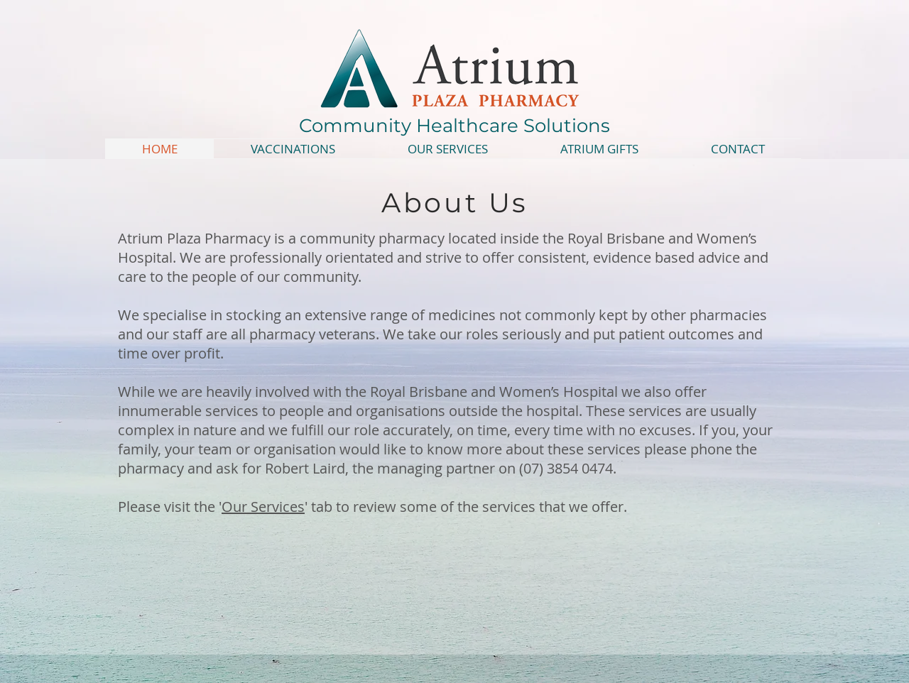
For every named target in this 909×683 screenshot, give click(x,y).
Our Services (263, 506)
